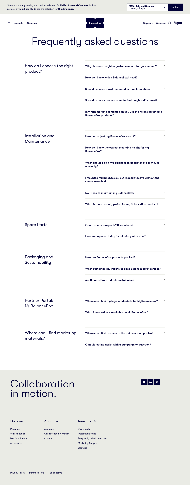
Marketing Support (88, 443)
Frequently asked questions (92, 438)
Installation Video (87, 434)
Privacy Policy (17, 473)
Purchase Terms (37, 473)
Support (148, 22)
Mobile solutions (18, 438)
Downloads (84, 429)
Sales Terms (56, 473)
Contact (161, 22)
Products (18, 22)
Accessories (16, 443)
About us (32, 22)
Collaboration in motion (56, 434)
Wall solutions (17, 434)
